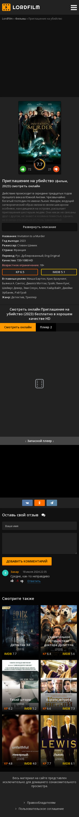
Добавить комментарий (26, 561)
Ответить (34, 581)
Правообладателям (41, 803)
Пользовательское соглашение (41, 809)
